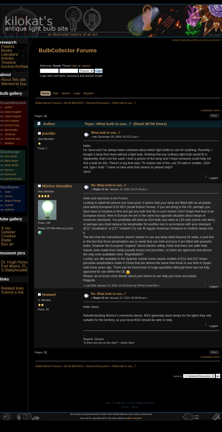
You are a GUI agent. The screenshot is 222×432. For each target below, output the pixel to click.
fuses (8, 191)
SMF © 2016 (127, 402)
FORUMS (185, 40)
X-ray (5, 228)
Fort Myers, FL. (14, 266)
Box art (7, 244)
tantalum (9, 143)
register (85, 65)
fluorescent (10, 174)
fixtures (9, 196)
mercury (8, 170)
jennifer (48, 133)
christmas (10, 134)
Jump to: (177, 376)
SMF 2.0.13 (111, 402)
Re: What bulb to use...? (108, 185)
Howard (49, 294)
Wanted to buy (13, 84)
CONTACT (216, 40)
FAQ (207, 40)
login (74, 65)
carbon (8, 107)
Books (6, 50)
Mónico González (57, 186)
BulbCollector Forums (68, 50)
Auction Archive (14, 66)
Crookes (8, 236)
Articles (7, 58)
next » (217, 110)
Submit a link (12, 292)
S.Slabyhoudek (14, 270)
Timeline (8, 62)
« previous (206, 110)
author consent (133, 418)
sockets (9, 205)
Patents (7, 46)
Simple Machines (144, 402)
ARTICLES (197, 40)
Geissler (8, 232)
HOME (175, 40)
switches (9, 209)
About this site (13, 79)
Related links (12, 288)
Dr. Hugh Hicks (14, 262)
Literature (9, 54)
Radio (6, 240)
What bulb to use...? (105, 132)
